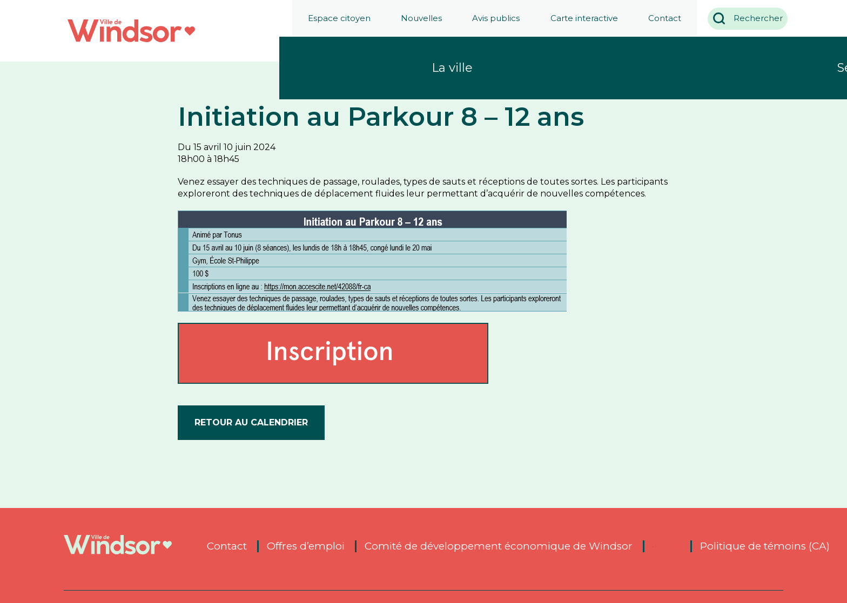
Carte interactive (580, 18)
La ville (452, 67)
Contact (660, 18)
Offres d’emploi (306, 546)
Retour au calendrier (251, 422)
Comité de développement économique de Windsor (499, 546)
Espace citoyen (335, 18)
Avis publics (492, 18)
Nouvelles (417, 18)
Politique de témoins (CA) (765, 546)
